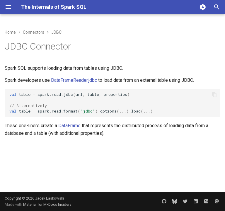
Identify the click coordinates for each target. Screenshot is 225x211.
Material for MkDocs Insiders (47, 204)
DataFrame (69, 125)
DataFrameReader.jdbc (74, 80)
